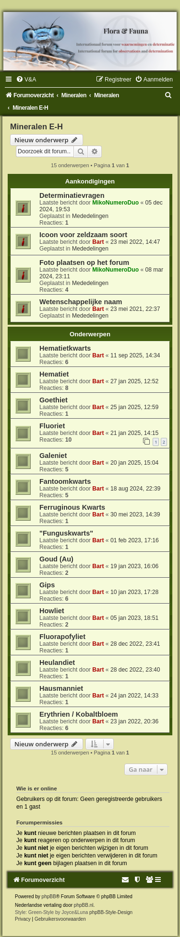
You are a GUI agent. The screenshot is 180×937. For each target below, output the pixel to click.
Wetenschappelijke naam (80, 302)
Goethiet (53, 400)
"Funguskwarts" (66, 533)
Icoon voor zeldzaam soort (83, 235)
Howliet (51, 611)
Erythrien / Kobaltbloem (78, 714)
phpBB (49, 896)
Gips (47, 585)
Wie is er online (36, 788)
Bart (98, 242)
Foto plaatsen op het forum (84, 262)
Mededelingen (90, 216)
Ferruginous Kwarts (72, 507)
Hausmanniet (61, 688)
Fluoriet (52, 426)
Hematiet (54, 374)
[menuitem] (26, 79)
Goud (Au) (56, 559)
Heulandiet (57, 662)
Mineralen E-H (36, 126)
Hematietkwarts (65, 348)
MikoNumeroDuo (115, 202)
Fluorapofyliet (62, 636)
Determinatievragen (72, 195)
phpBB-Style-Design (110, 912)
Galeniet (53, 455)
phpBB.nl (84, 905)
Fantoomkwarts (65, 481)
